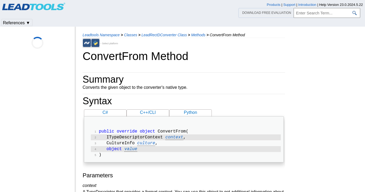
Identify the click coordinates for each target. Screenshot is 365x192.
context (174, 138)
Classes (130, 35)
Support (289, 5)
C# (105, 112)
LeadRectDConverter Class (164, 35)
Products (273, 5)
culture (146, 145)
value (130, 151)
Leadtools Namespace (101, 35)
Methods (198, 35)
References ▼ (16, 23)
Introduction (307, 5)
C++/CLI (148, 112)
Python (190, 112)
